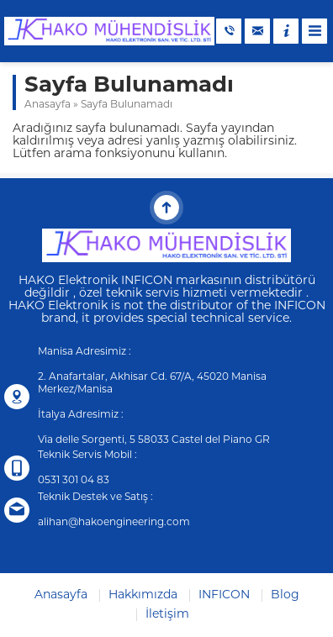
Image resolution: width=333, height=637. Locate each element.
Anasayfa (47, 105)
